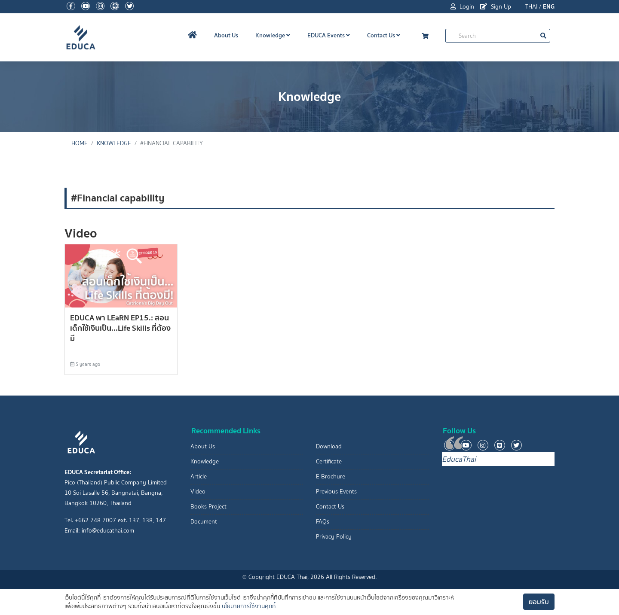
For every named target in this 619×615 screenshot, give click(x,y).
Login (462, 6)
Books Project (208, 506)
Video (197, 491)
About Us (226, 35)
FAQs (322, 521)
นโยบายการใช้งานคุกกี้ (249, 606)
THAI (531, 6)
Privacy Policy (334, 536)
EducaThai (459, 459)
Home (79, 143)
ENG (549, 6)
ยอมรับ (539, 601)
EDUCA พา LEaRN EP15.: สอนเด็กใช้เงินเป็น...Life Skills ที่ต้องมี (120, 327)
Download (329, 446)
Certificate (329, 461)
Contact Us (383, 35)
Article (198, 476)
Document (203, 521)
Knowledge (272, 35)
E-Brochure (330, 476)
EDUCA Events (328, 35)
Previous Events (336, 491)
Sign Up (495, 6)
